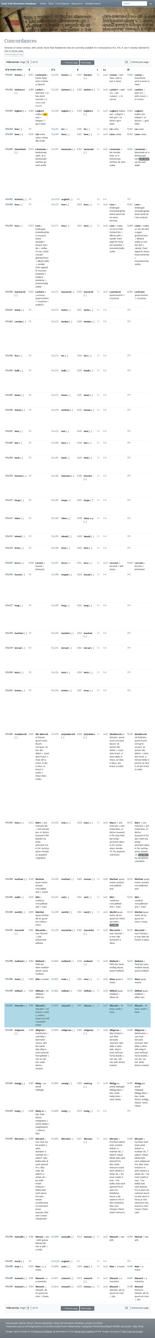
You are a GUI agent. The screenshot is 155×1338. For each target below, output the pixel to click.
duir (137, 756)
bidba (38, 1161)
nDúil (45, 251)
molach (39, 1068)
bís (42, 964)
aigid (112, 241)
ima (40, 270)
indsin (38, 1024)
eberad (113, 1161)
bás (37, 96)
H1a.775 (54, 355)
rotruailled (40, 888)
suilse (120, 225)
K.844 (79, 442)
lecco (17, 562)
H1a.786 (54, 548)
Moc (112, 1164)
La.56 (105, 1286)
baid (146, 1141)
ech (45, 822)
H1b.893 (9, 1083)
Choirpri (113, 1209)
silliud (112, 997)
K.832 (79, 149)
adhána (39, 943)
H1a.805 (54, 1083)
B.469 (31, 110)
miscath (19, 1005)
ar (42, 155)
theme (138, 1102)
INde (141, 1062)
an (117, 759)
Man (37, 1266)
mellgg (145, 1099)
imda (37, 841)
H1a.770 (54, 204)
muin (46, 753)
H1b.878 (9, 633)
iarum (112, 1196)
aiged (137, 251)
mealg (64, 1083)
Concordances (62, 3)
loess (137, 254)
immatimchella (117, 248)
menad (87, 1236)
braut (43, 756)
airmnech (40, 845)
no (111, 217)
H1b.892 (9, 1030)
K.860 (79, 879)
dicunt (38, 743)
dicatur (138, 120)
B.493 (31, 1278)
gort (37, 123)
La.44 (105, 961)
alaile (137, 165)
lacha (17, 309)
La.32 (105, 134)
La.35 (105, 204)
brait (141, 756)
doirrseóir (40, 1039)
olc (42, 997)
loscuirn (19, 475)
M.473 (130, 897)
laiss (118, 829)
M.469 (130, 291)
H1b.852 (9, 89)
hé (36, 1145)
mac (37, 933)
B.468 (31, 89)
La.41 (105, 897)
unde (42, 1062)
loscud (18, 574)
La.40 (105, 879)
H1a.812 (54, 1286)
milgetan (19, 1030)
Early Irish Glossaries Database (18, 3)
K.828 (79, 89)
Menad (39, 1236)
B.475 (31, 291)
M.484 (130, 1236)
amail (38, 1018)
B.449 (31, 562)
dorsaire (139, 1039)
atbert (38, 1157)
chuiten (117, 1033)
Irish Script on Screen (132, 1331)
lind (42, 92)
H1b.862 (9, 321)
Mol (45, 1042)
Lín (111, 129)
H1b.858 (9, 204)
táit (44, 1058)
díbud (112, 235)
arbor (38, 851)
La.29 (105, 89)
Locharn (39, 291)
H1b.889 (9, 979)
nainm (113, 1199)
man (17, 1266)
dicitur (113, 120)
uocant (138, 747)
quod (38, 740)
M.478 (130, 990)
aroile (42, 140)
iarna (118, 214)
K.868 (79, 1030)
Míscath (114, 1005)
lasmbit (39, 838)
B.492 (31, 1266)
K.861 (79, 897)
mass (17, 979)
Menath (114, 1236)
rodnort (113, 96)
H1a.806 (54, 1111)
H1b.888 (9, 961)
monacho (41, 1281)
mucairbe (66, 930)
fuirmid (118, 933)
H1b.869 (9, 457)
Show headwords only (14, 54)
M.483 (130, 1138)
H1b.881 (9, 690)
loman (18, 74)
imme (120, 241)
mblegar (39, 1089)
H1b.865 (9, 395)
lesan (17, 395)
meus (38, 763)
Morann (88, 1138)
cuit (111, 1036)
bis (116, 964)
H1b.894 (9, 1111)
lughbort (88, 110)
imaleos (39, 277)
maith (38, 1183)
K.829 (79, 110)
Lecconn (114, 562)
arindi (112, 1086)
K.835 (79, 225)
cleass (45, 1296)
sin (116, 1189)
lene (17, 134)
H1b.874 (9, 548)
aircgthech (143, 857)
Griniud (113, 232)
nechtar (39, 161)
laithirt (87, 89)
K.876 (79, 1286)
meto (116, 921)
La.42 (105, 912)
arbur (112, 848)
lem (63, 431)
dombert (39, 1151)
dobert (113, 1148)
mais (63, 979)
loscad (87, 574)
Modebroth (116, 734)
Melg (38, 1083)
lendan (87, 321)
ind (37, 1062)
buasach (39, 835)
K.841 (79, 395)
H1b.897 (9, 1261)
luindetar (40, 280)
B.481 (31, 930)
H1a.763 (54, 89)
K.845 (79, 457)
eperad (44, 1164)
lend (17, 457)
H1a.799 (54, 930)
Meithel (39, 912)
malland (19, 961)
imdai (112, 829)
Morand (19, 1138)
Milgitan (39, 1030)
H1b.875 (9, 562)
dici (41, 750)
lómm (45, 81)
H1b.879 (9, 647)
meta (144, 921)
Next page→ (87, 62)
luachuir (19, 633)
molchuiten (41, 1033)
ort (111, 92)
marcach (39, 825)
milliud (18, 990)
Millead (39, 990)
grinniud (39, 257)
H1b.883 (9, 822)
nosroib (39, 99)
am (119, 763)
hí (44, 84)
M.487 (130, 1278)
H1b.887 (9, 930)
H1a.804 (54, 1030)
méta (122, 918)
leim (17, 431)
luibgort (39, 120)
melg (112, 1096)
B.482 (31, 961)
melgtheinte (41, 1127)
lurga (17, 500)
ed (138, 766)
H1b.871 (9, 500)
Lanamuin (140, 149)
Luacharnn (115, 291)
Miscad (138, 1005)
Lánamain (115, 149)
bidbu (112, 1183)
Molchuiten (140, 1033)
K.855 (79, 647)
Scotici (144, 740)
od (136, 737)
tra (46, 845)
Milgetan (114, 1030)
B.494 (31, 1286)
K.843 (79, 431)
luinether (39, 273)
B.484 (31, 979)
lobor (17, 518)
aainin (42, 1046)
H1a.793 (54, 690)
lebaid (18, 536)
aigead (44, 267)
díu (45, 763)
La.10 (105, 562)
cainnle (138, 248)
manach (19, 1278)
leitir (17, 672)
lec (62, 355)
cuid (37, 1036)
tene (117, 1096)
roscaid (39, 254)
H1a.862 (54, 961)
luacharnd (20, 291)
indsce (41, 1015)
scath (46, 1012)
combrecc (114, 900)
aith (137, 1240)
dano (121, 841)
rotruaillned (115, 885)
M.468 (130, 225)
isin (142, 229)
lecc (17, 355)
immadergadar (142, 210)
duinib (144, 1055)
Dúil (120, 229)
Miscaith (40, 1005)
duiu (112, 753)
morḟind (113, 1141)
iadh (44, 1246)
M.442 (130, 562)
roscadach (40, 1021)
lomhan (65, 409)
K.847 (79, 500)
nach (37, 1164)
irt (47, 92)
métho (42, 921)
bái (111, 838)
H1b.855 (9, 134)
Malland (39, 961)
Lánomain (40, 149)
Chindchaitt (41, 1218)
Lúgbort (39, 110)
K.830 (79, 129)
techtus (45, 848)
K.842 (79, 409)
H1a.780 (54, 442)
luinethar (117, 245)
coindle (41, 264)
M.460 (130, 74)
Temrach (114, 1042)
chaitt (112, 1212)
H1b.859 (9, 225)
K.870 (79, 1111)
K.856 (79, 672)
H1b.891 (9, 1005)
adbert (38, 1173)
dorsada (114, 1039)
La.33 (105, 149)
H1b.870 (9, 475)
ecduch (143, 217)
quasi (38, 298)
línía (119, 134)
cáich (37, 155)
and (37, 891)
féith (37, 964)
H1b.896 (9, 1236)
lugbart (19, 110)
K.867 (79, 1005)
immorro (114, 1167)
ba (44, 838)
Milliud (113, 990)
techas (119, 845)
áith (39, 1240)
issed (121, 1167)
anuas (38, 970)
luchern (45, 298)
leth (122, 566)
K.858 (79, 734)
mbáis (118, 1099)
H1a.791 (54, 647)
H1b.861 (9, 309)
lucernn (144, 295)
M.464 (130, 134)
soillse (44, 248)
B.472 (31, 149)
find (42, 1141)
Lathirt (39, 89)
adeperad (145, 1161)
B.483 (31, 990)
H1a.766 (54, 134)
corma (38, 103)
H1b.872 (9, 518)
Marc (38, 822)
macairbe (89, 930)
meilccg (88, 1083)
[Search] (134, 3)
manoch (65, 1278)
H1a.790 (54, 633)
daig (141, 1049)
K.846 (79, 475)
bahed (122, 1141)
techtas (144, 848)
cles (113, 1296)
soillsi (46, 261)
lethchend (139, 569)
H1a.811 (54, 1278)
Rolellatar (114, 1193)
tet (136, 1058)
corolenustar (41, 1202)
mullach (45, 967)
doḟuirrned (40, 939)
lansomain (140, 152)
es (41, 1058)
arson (38, 1209)
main (137, 1177)
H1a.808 (54, 1236)
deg (117, 1049)
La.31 (105, 129)
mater (44, 882)
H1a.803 (54, 1005)
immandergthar (117, 210)
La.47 (105, 1005)
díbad (40, 261)
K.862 (79, 912)
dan (139, 1196)
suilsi (118, 235)
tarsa (121, 964)
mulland (39, 973)
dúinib (119, 1055)
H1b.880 (9, 672)
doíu (37, 756)
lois (119, 232)
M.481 (130, 1083)
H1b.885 (9, 897)
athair (38, 1177)
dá (119, 1196)
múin (116, 1164)
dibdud (140, 238)
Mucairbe (40, 930)
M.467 (130, 204)
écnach (38, 245)
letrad (18, 647)
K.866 (79, 990)
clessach (39, 1289)
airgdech (43, 854)
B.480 (31, 912)
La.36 (105, 225)
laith (37, 92)
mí (47, 990)
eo (40, 918)
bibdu (112, 1157)
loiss (145, 235)
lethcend (39, 569)
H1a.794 (54, 734)
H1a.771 (54, 225)
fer (39, 848)
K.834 (79, 204)
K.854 (79, 633)
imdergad (114, 207)
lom (121, 74)
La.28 (105, 74)
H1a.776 (54, 370)
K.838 (79, 321)
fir (142, 251)
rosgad (138, 232)
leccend (113, 566)
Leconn (39, 562)
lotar (86, 690)
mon (121, 1293)
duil (147, 229)
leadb (87, 370)
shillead (39, 993)
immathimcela (142, 261)
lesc (17, 442)
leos (17, 204)
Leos (112, 204)
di (47, 1161)
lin (62, 129)
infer (46, 835)
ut (121, 117)
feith (137, 964)
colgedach (40, 857)
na (136, 1196)
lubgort (119, 114)
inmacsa (39, 1186)
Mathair (39, 879)
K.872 (79, 1236)
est (111, 114)
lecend (38, 566)
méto (38, 924)
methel (44, 915)
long (17, 605)
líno (117, 129)
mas (86, 979)
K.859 (79, 822)
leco (86, 562)
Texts (51, 3)
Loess (137, 225)
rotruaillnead (141, 885)
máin (37, 1170)
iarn (138, 217)
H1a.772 (54, 291)
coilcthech (114, 854)
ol (135, 99)
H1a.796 (54, 879)
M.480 (130, 1030)
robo (45, 1157)
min (47, 1236)
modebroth (21, 734)
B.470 (31, 134)
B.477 (31, 822)
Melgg (113, 1083)
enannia (39, 1212)
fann (112, 78)
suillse (146, 225)
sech (37, 81)
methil (18, 912)
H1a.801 (54, 979)
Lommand (40, 74)
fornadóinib (41, 1055)
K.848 (79, 518)
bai (146, 838)
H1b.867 (9, 431)
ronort (143, 96)
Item (37, 267)
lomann (88, 74)
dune (137, 214)
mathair (19, 879)
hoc (37, 750)
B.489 (31, 1138)
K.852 (79, 574)
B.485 (31, 1005)
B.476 (31, 734)
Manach (39, 1278)
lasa (117, 835)
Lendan (19, 321)
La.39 (105, 822)
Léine (38, 137)
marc (17, 822)
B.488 (31, 1111)
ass (115, 1058)
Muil (116, 1036)
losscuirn (66, 475)
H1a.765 (54, 129)
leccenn (138, 566)
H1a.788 (54, 574)
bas (136, 1096)
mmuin (138, 759)
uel (111, 921)
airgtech (120, 851)
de (45, 161)
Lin (136, 129)
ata (43, 1018)
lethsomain (115, 158)
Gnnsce (39, 1012)
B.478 (31, 879)
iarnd (142, 214)
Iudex (38, 772)
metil (86, 912)
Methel (138, 912)
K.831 (79, 134)
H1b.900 (9, 1286)
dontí (42, 96)
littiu (17, 548)
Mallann (139, 961)
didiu (117, 756)
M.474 (130, 912)
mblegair (120, 1086)
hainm (119, 1145)
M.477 (130, 979)
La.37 (105, 291)
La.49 (105, 1083)
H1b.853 (9, 110)
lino (142, 129)
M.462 (130, 110)
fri (36, 1167)
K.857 (79, 690)
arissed (39, 885)
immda (45, 829)
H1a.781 (54, 457)
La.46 (105, 990)
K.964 (79, 1266)
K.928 (79, 961)
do (147, 936)
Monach (39, 1286)
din (37, 248)
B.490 (31, 1236)
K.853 (79, 605)
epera (43, 1193)
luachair (88, 633)
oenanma (118, 1202)
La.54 (105, 1266)
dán (118, 936)
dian (143, 936)
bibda (137, 1157)
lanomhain (20, 149)
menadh (19, 1236)
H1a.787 (54, 562)
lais (37, 832)
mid (63, 897)
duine (112, 214)
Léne (112, 134)
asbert (113, 1154)
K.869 (79, 1083)
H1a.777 (54, 395)
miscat (87, 1005)
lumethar (144, 254)
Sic (136, 857)
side (37, 1049)
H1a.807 (54, 1138)
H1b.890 (9, 990)
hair (123, 214)
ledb (17, 370)
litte (63, 548)
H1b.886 (9, 912)
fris (37, 1196)
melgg (18, 1083)
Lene (137, 134)
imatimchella (41, 283)
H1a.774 (54, 321)
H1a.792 (54, 672)
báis (37, 1133)
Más (37, 979)
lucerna (43, 301)
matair (87, 879)
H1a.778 (54, 409)
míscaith (39, 1008)
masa (112, 982)
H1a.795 (54, 822)
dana (146, 939)
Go (151, 3)
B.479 (31, 897)
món (37, 1296)
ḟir (36, 270)
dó (43, 1177)
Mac (42, 1167)
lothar (18, 690)
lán (111, 152)
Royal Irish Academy (84, 1331)
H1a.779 (54, 431)
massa (138, 982)
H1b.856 (9, 149)
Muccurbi (139, 930)
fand (44, 78)
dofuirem (114, 939)
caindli (113, 238)
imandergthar (42, 232)
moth (17, 1261)
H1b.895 (9, 1138)
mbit (122, 835)
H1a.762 (54, 74)
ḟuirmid (43, 933)
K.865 (79, 979)
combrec (39, 900)
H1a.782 (54, 475)
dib (37, 140)
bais (143, 1157)
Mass (112, 979)
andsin (42, 1145)
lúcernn (119, 295)
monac (87, 1286)
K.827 (79, 74)
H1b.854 (9, 129)
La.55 (105, 1278)
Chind (121, 1209)
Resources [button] (76, 3)
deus (40, 766)
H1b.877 (9, 605)
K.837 (79, 309)
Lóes (112, 225)
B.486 (31, 1030)
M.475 (130, 930)
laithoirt (65, 89)
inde (116, 1062)
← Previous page (70, 62)
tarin (145, 964)
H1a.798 (54, 912)
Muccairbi (115, 930)
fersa (137, 1199)
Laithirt (114, 89)
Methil (113, 912)
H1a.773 (54, 309)
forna (112, 1055)
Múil (42, 1036)
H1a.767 (54, 149)
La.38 (105, 734)
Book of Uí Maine (43, 1331)
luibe (43, 123)
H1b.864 (9, 370)
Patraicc (114, 737)
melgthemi (40, 1120)
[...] (23, 74)
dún (111, 1202)
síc (46, 747)
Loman (113, 74)
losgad (64, 574)
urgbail (65, 199)
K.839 (79, 355)
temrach (139, 1042)
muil (37, 1052)
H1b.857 (9, 199)
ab (36, 918)
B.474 (31, 225)
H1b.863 (9, 355)
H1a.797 (54, 897)
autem (113, 747)
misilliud (114, 993)
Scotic (44, 740)
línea (45, 137)
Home (43, 3)
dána (112, 943)
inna (41, 1196)
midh (17, 897)
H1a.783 (54, 500)
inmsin (38, 1199)
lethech (19, 199)
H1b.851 (9, 74)
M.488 (130, 1286)
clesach (138, 1293)
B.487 (31, 1083)
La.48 (105, 1030)
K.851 (79, 562)
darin (38, 967)
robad (120, 1154)
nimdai (119, 848)
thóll (39, 1249)
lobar (64, 518)
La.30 (105, 110)
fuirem (138, 939)
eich (39, 829)
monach (19, 1286)
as (44, 1083)
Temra (38, 1042)
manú (121, 1266)
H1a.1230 (55, 199)
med (44, 906)
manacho (139, 1281)
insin (112, 155)
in (117, 229)
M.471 (130, 822)
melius (38, 114)
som (37, 1215)
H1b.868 (9, 442)
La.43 (105, 930)
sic (144, 747)
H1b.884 (9, 879)
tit (36, 251)
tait (37, 1058)
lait (117, 92)
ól (46, 99)
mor (37, 1141)
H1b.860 (9, 291)
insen (137, 1145)
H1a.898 (54, 1266)
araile (112, 165)
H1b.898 (9, 1266)
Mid (37, 897)
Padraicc (142, 737)
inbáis (45, 1123)
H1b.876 (9, 574)
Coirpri (43, 1215)
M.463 (130, 129)
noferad (44, 1052)
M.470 (130, 734)
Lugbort (114, 110)
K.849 (79, 536)
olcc (143, 997)
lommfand (140, 78)
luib (111, 117)
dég (42, 1049)
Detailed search (93, 3)
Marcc (113, 822)
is (41, 81)
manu (38, 1269)
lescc (63, 442)
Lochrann (140, 291)
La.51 (105, 1138)
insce (112, 1008)
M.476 (130, 961)
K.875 (79, 1278)
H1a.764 (54, 110)
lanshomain (41, 152)
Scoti (112, 740)
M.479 (130, 1005)
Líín (37, 134)
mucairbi (19, 930)
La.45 (105, 979)
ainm (119, 1046)
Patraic (41, 737)
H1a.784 (54, 518)
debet (38, 753)
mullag (113, 967)
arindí (38, 1086)
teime (38, 1123)
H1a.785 (54, 536)
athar (112, 1173)
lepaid (87, 536)
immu (146, 251)
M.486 (130, 1266)
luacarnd (66, 291)
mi (122, 1005)
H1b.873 (9, 536)
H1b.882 (9, 734)
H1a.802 (54, 990)
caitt (137, 1212)
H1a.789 (54, 605)
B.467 (31, 74)
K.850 (79, 548)
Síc (114, 851)
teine (40, 1130)
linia (144, 134)
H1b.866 (9, 409)
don (145, 1199)
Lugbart (139, 110)
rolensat (139, 1193)
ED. (45, 114)
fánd (40, 84)
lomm (38, 78)
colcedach (139, 861)
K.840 (79, 370)
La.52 (105, 1236)
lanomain (89, 149)
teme (145, 1102)
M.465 (130, 149)
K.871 (79, 1138)
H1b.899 (9, 1278)
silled (37, 997)
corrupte (39, 747)
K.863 (79, 930)
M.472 (130, 879)
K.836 (79, 291)
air (147, 214)
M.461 (130, 89)
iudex (120, 766)
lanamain (66, 149)
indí (41, 1205)
